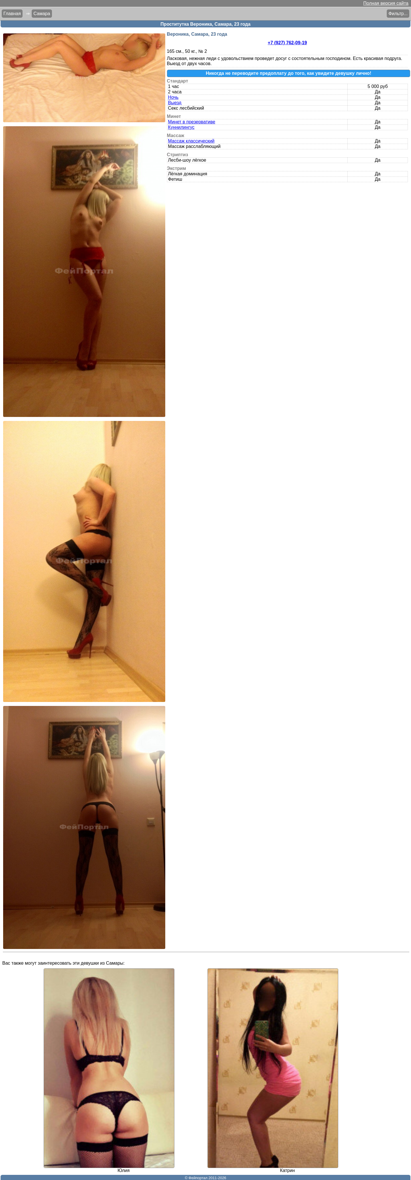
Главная (12, 13)
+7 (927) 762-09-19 (287, 42)
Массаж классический (191, 141)
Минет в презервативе (191, 121)
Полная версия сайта (385, 3)
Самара (41, 13)
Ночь (173, 97)
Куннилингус (181, 127)
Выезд (175, 102)
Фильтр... (398, 13)
